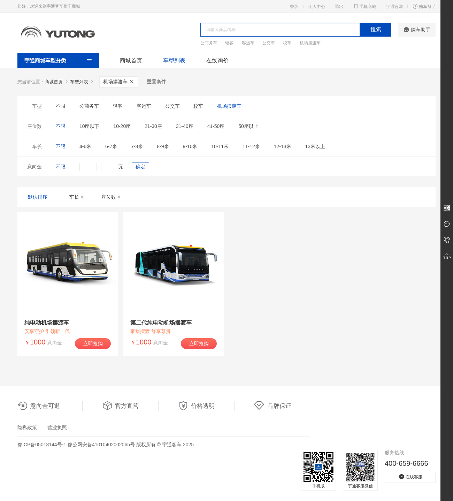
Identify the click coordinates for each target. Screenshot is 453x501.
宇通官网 (394, 6)
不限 (61, 106)
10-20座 (122, 126)
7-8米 (137, 146)
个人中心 (316, 6)
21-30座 (153, 126)
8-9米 (163, 146)
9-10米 (190, 146)
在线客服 (410, 476)
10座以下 (89, 126)
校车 (287, 42)
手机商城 (364, 6)
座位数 (111, 197)
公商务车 (208, 42)
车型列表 (174, 60)
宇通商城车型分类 (45, 60)
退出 (339, 6)
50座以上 (248, 126)
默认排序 (37, 197)
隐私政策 (27, 427)
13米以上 (315, 146)
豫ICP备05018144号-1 (41, 444)
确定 (140, 166)
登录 (294, 6)
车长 (76, 197)
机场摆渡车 (310, 42)
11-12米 (251, 146)
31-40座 (184, 126)
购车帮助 (424, 6)
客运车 (248, 42)
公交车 (268, 42)
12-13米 (282, 146)
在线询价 (217, 60)
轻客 (229, 42)
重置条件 (156, 81)
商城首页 (131, 60)
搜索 (376, 29)
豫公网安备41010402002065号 (101, 444)
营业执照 (57, 427)
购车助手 (417, 29)
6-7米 (111, 146)
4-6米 (85, 146)
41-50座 (215, 126)
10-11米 (220, 146)
